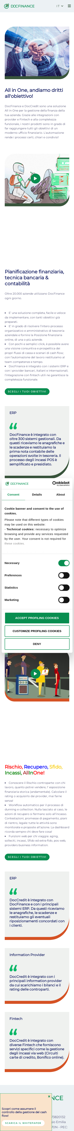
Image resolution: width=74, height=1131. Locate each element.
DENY (37, 644)
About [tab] (60, 494)
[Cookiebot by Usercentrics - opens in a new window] (52, 483)
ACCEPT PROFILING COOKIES (37, 618)
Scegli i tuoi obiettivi (27, 341)
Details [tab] (37, 494)
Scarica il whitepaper (23, 1123)
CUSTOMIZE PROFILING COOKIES (37, 631)
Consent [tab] (13, 494)
